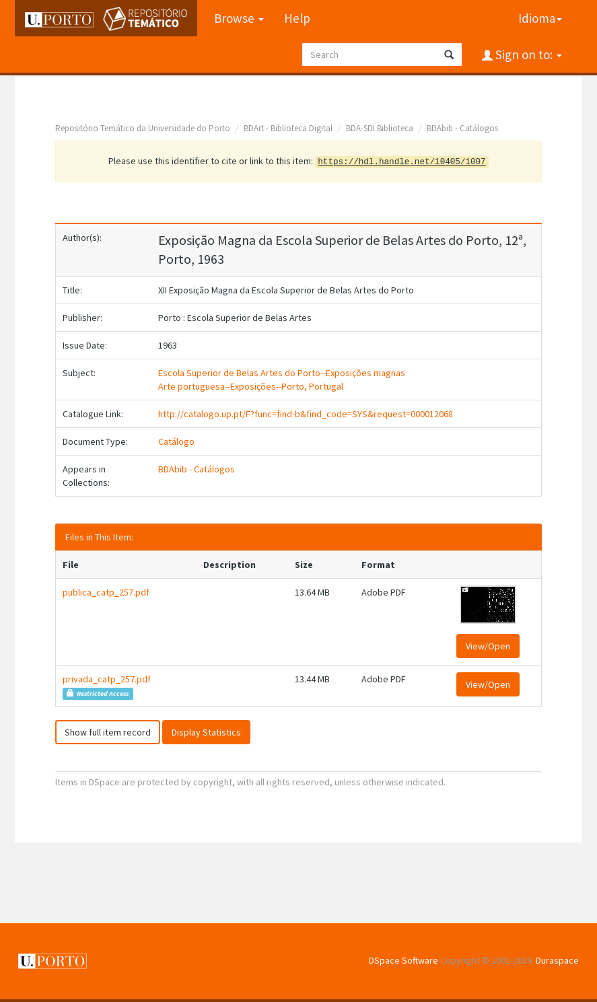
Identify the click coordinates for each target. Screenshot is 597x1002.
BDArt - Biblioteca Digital (288, 128)
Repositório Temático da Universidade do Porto (142, 128)
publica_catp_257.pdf (106, 592)
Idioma (540, 18)
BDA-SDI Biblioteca (379, 128)
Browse (239, 18)
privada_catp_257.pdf (107, 679)
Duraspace (557, 960)
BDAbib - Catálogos (462, 128)
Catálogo (176, 441)
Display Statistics (206, 732)
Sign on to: (527, 54)
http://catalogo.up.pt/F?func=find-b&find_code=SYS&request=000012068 (305, 414)
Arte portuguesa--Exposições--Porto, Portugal (250, 386)
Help (297, 18)
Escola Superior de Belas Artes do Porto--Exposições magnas (281, 373)
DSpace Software (403, 960)
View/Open (488, 646)
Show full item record (108, 732)
